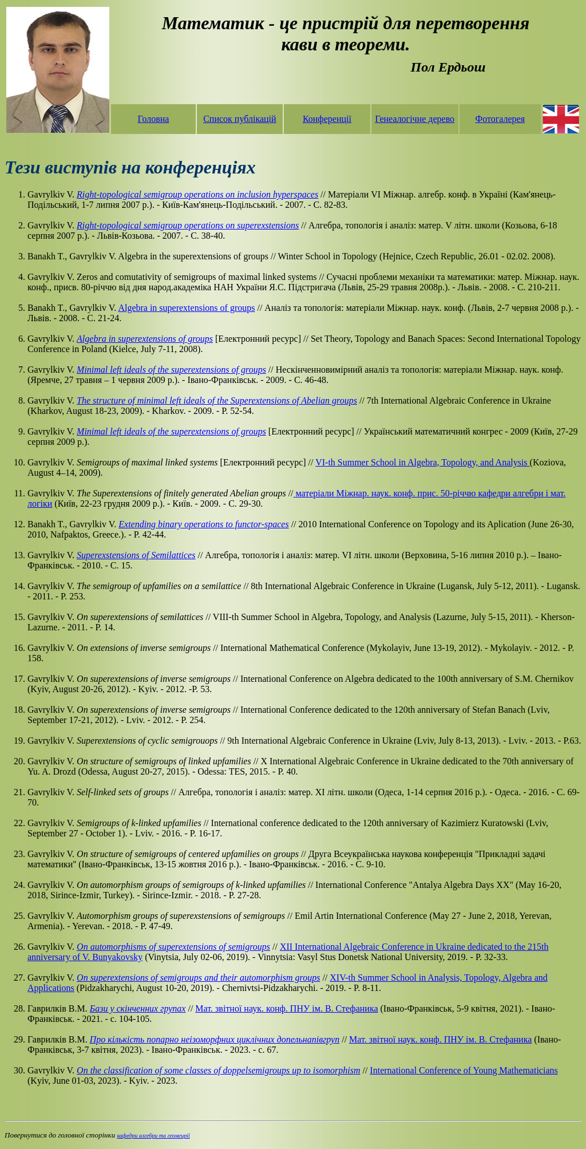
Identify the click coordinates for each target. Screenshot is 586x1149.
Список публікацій (239, 119)
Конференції (327, 119)
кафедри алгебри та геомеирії (153, 1135)
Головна (153, 119)
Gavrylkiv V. (52, 555)
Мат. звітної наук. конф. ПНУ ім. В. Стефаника (286, 1008)
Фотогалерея (500, 119)
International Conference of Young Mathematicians (463, 1070)
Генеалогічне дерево (414, 119)
